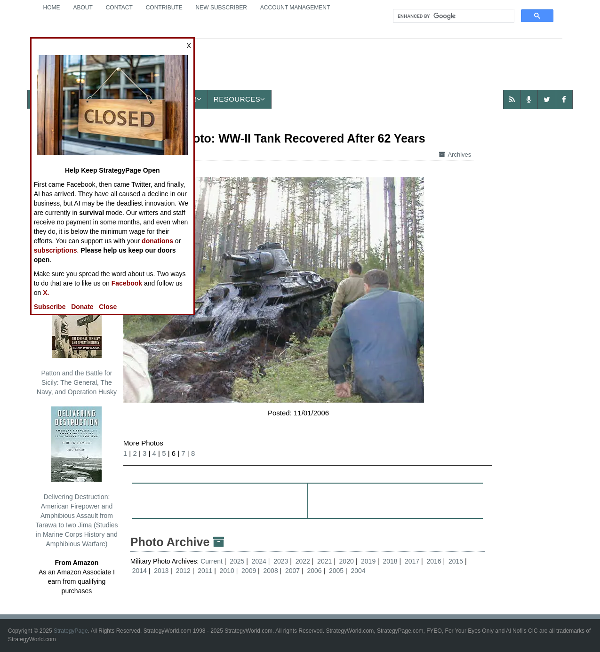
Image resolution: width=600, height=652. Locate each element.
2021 (324, 561)
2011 (205, 570)
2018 (390, 561)
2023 (280, 561)
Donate (82, 306)
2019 (368, 561)
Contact (119, 7)
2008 (271, 570)
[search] (453, 16)
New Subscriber (221, 7)
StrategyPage (71, 631)
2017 (412, 561)
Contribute (164, 7)
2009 (248, 570)
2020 (346, 561)
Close (108, 306)
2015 (455, 561)
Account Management (295, 7)
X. (46, 292)
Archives (455, 154)
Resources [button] (239, 99)
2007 (292, 570)
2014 (139, 570)
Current (212, 561)
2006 (314, 570)
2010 (227, 570)
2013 (161, 570)
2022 (303, 561)
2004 (358, 570)
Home (51, 7)
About (82, 7)
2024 (259, 561)
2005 (336, 570)
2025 (237, 561)
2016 (433, 561)
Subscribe (50, 306)
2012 (183, 570)
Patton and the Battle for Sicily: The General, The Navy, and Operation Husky (77, 339)
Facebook (127, 283)
